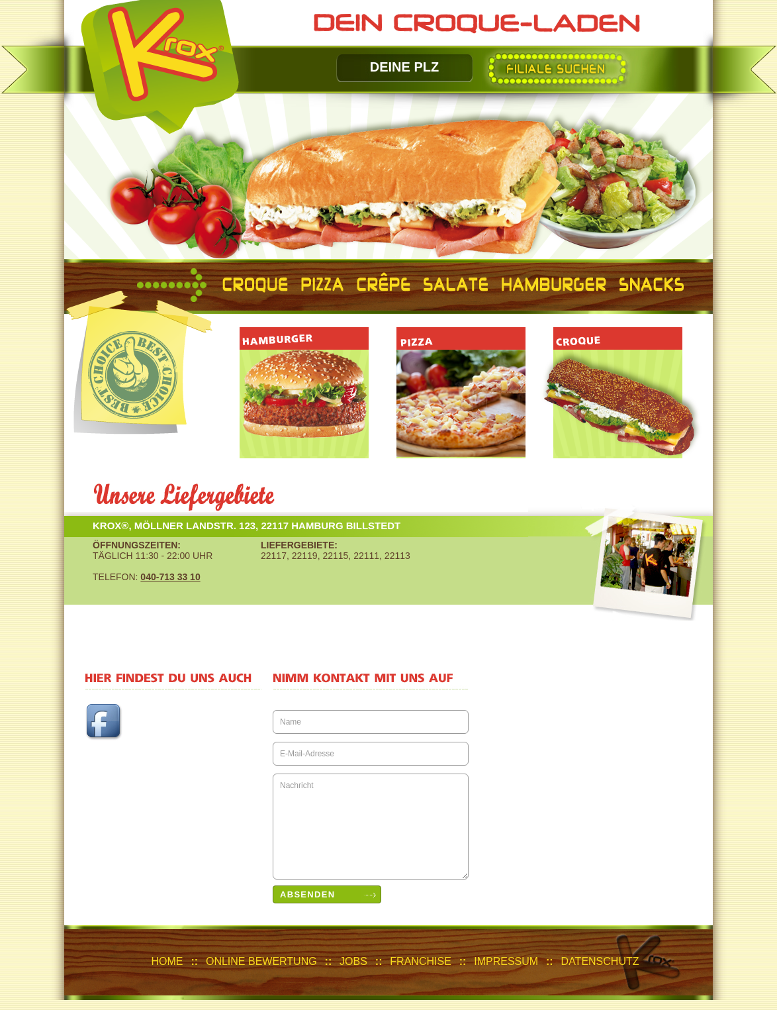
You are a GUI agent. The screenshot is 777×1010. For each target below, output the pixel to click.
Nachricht (371, 827)
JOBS (353, 961)
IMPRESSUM (506, 961)
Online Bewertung (261, 961)
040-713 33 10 (170, 577)
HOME (167, 961)
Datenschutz (600, 961)
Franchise (420, 961)
